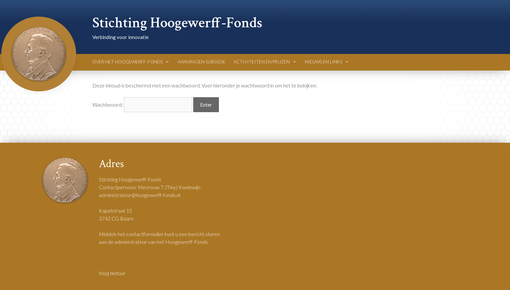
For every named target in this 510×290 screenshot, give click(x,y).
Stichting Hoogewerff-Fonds (177, 23)
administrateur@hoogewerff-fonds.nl (139, 195)
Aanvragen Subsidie (201, 61)
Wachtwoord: (142, 104)
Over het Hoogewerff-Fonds (130, 61)
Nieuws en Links (327, 61)
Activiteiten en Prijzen (265, 61)
